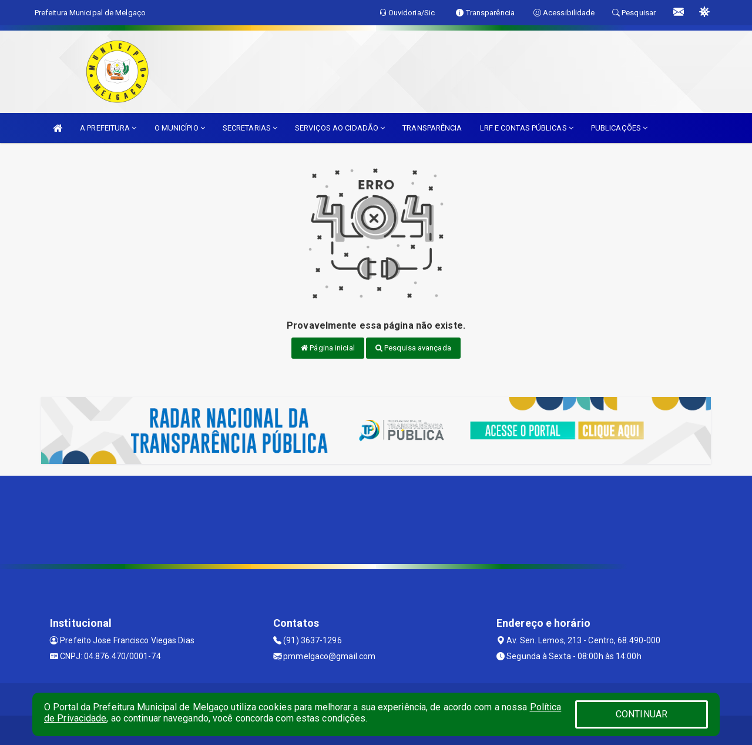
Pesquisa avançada (413, 347)
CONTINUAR (641, 714)
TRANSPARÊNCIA (432, 127)
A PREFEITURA (108, 127)
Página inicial (328, 347)
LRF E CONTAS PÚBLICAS (526, 127)
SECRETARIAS (250, 127)
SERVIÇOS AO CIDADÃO (340, 127)
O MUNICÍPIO (180, 127)
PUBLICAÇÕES (619, 127)
